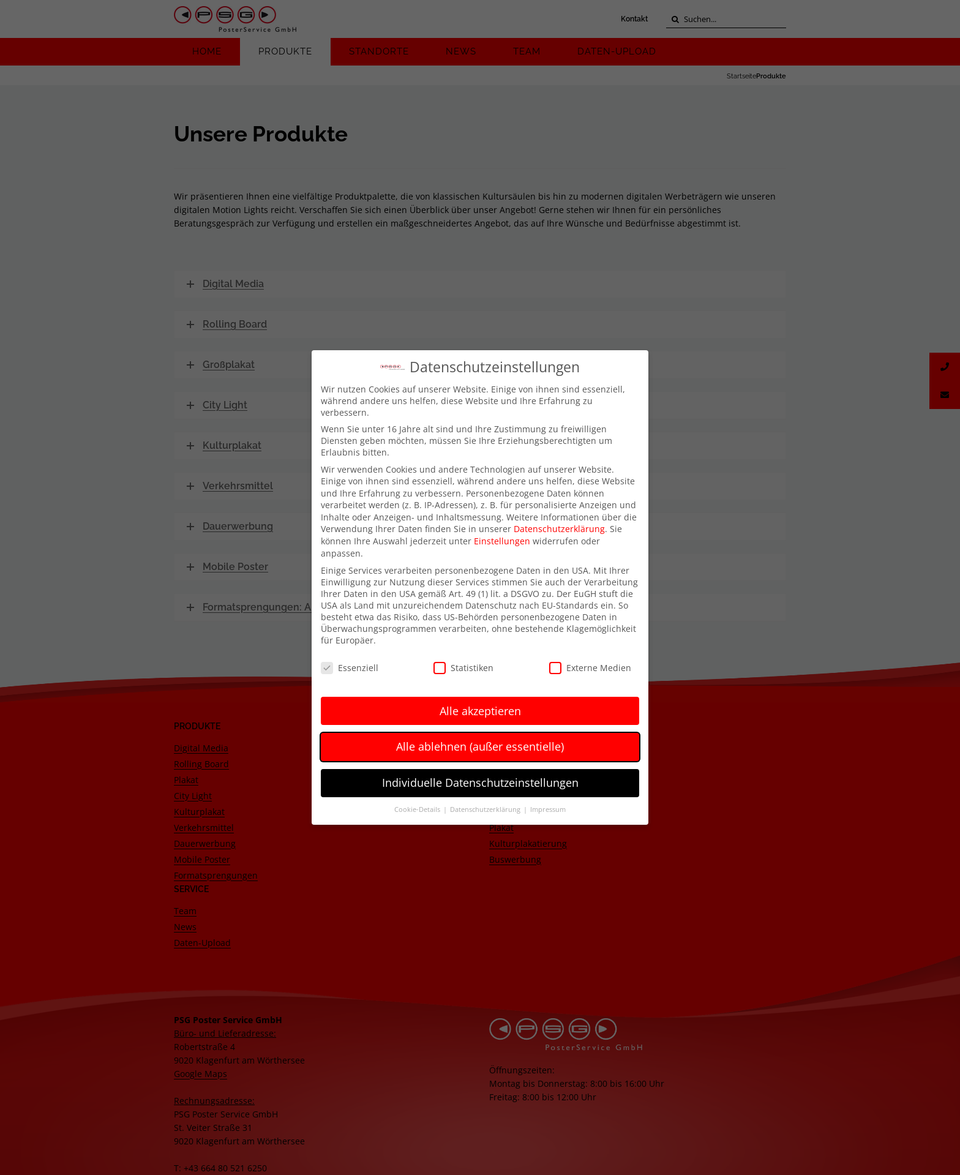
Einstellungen (502, 538)
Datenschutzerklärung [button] (486, 807)
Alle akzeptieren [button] (480, 707)
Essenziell (349, 664)
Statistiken (463, 664)
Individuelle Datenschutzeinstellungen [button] (480, 780)
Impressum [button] (548, 807)
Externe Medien (590, 664)
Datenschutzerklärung (559, 526)
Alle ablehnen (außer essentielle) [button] (480, 744)
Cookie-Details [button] (418, 807)
